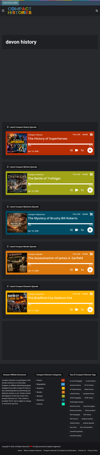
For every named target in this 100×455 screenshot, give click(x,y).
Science (40, 404)
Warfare (40, 396)
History (39, 380)
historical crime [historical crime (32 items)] (75, 406)
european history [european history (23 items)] (88, 394)
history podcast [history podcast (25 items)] (90, 410)
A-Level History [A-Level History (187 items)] (91, 381)
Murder (39, 392)
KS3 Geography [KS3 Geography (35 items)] (75, 415)
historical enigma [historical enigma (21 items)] (89, 406)
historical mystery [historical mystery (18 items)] (76, 410)
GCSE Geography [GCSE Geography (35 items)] (75, 398)
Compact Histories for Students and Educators (59, 450)
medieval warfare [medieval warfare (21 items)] (87, 419)
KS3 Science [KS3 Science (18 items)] (74, 419)
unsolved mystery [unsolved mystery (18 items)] (75, 436)
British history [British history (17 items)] (89, 389)
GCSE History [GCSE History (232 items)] (89, 398)
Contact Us (82, 450)
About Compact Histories (33, 450)
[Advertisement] (50, 24)
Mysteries (40, 400)
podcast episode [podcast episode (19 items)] (88, 423)
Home (20, 450)
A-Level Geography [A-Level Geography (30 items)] (76, 381)
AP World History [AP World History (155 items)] (75, 389)
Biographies (41, 384)
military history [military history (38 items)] (75, 423)
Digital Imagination (54, 446)
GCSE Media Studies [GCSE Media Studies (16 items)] (76, 402)
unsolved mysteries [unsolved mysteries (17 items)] (76, 431)
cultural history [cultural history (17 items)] (75, 394)
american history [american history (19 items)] (75, 385)
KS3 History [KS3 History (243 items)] (87, 415)
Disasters (40, 388)
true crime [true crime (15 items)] (73, 427)
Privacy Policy (93, 450)
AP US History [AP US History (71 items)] (88, 385)
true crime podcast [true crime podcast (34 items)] (86, 427)
